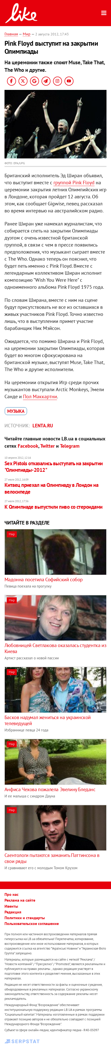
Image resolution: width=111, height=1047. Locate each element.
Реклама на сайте (19, 900)
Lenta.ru (42, 426)
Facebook (28, 446)
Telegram (70, 446)
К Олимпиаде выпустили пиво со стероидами (53, 506)
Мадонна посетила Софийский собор (43, 579)
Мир (26, 33)
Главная (11, 33)
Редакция (12, 911)
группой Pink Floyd (74, 182)
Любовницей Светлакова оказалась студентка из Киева (55, 648)
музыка (15, 411)
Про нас (11, 894)
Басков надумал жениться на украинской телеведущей (47, 720)
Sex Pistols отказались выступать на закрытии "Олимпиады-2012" (53, 466)
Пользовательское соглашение (31, 923)
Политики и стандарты (24, 917)
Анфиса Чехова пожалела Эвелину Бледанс (50, 789)
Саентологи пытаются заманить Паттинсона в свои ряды (52, 858)
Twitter (47, 446)
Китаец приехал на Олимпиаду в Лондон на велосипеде (51, 488)
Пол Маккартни (40, 396)
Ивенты (11, 906)
